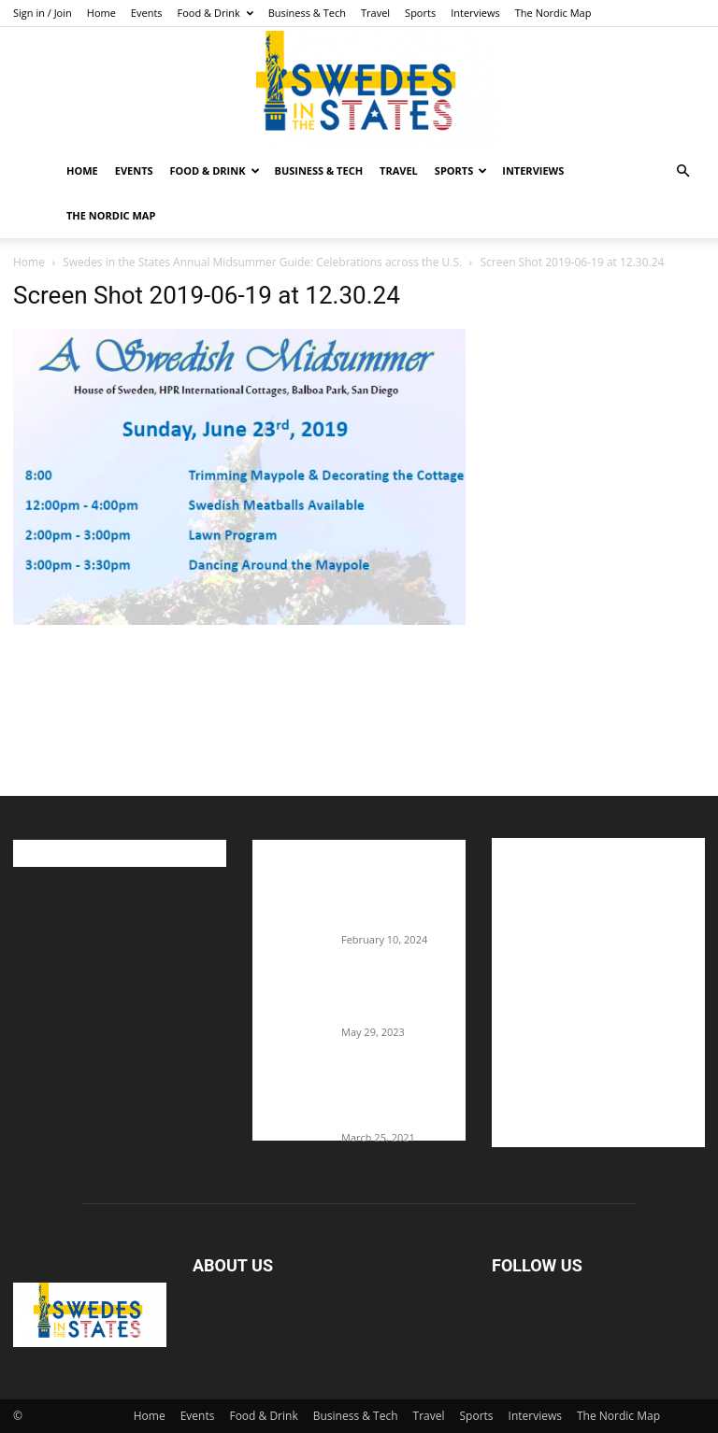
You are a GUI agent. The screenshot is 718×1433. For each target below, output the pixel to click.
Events (147, 13)
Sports (420, 13)
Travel (375, 13)
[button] (682, 171)
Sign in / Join (42, 13)
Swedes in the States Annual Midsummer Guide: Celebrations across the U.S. (262, 262)
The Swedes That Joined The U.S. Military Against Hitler (403, 995)
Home (101, 13)
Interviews (475, 13)
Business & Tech (307, 13)
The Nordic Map (553, 13)
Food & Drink (215, 13)
